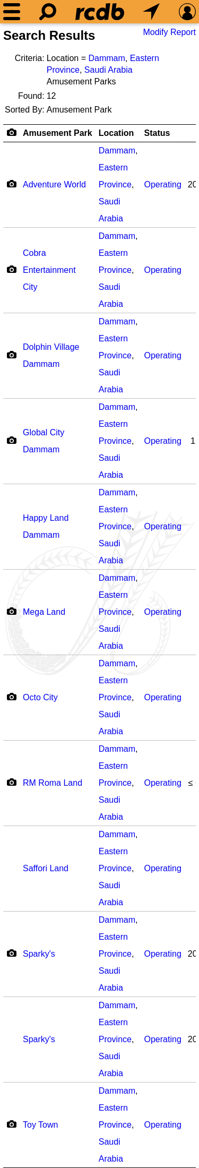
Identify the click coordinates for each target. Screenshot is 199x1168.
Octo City (40, 697)
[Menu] (11, 11)
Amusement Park (57, 133)
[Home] (99, 11)
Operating (162, 184)
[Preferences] (187, 11)
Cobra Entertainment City (49, 269)
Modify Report (169, 32)
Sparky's (39, 953)
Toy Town (40, 1124)
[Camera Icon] (11, 183)
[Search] (47, 11)
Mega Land (44, 611)
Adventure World (54, 184)
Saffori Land (45, 868)
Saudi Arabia (108, 69)
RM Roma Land (52, 782)
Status (157, 133)
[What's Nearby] (151, 11)
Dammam (106, 58)
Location (116, 133)
